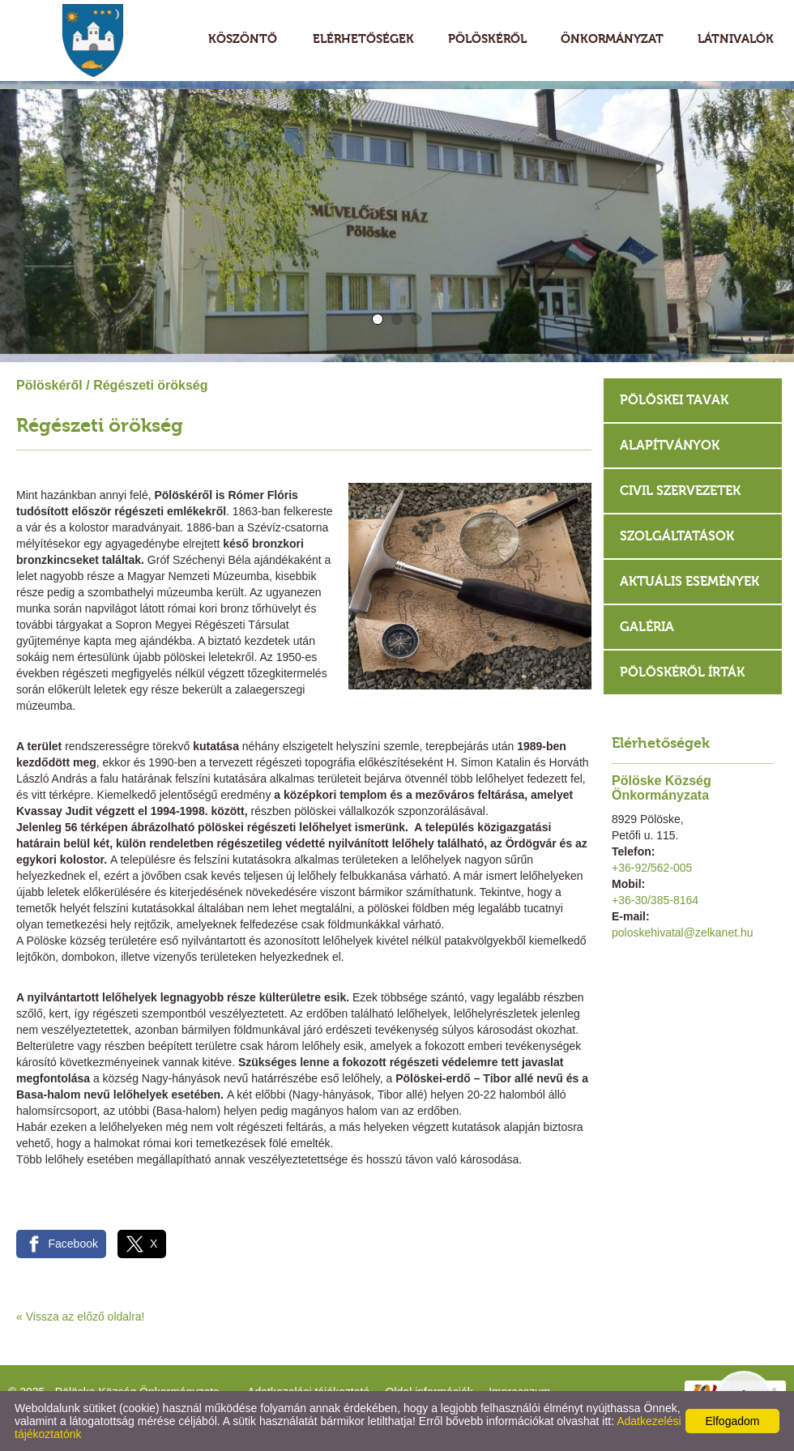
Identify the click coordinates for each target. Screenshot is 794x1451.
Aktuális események (689, 581)
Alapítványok (669, 445)
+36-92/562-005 (652, 867)
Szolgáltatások (677, 536)
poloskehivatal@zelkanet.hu (682, 932)
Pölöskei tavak (674, 400)
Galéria (647, 626)
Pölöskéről (49, 385)
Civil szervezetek (680, 490)
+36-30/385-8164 (655, 900)
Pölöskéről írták (682, 672)
